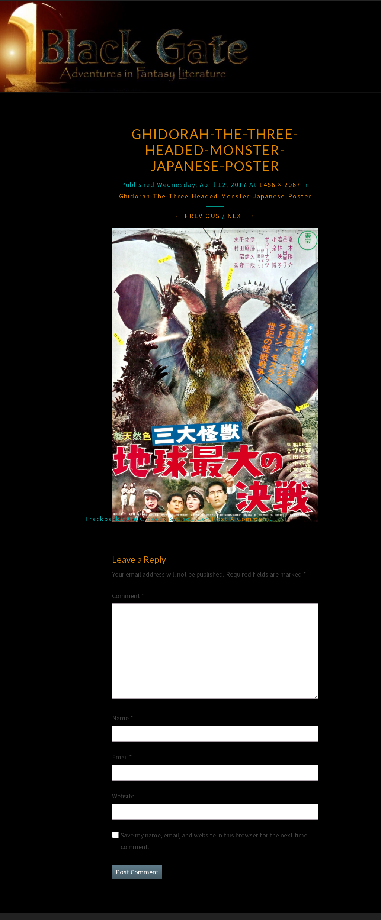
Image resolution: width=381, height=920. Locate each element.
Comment (128, 595)
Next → (241, 216)
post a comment (241, 518)
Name (122, 718)
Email (122, 757)
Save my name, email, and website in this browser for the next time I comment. (216, 841)
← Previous (197, 216)
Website (123, 796)
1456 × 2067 (280, 184)
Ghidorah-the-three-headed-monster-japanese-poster (215, 196)
